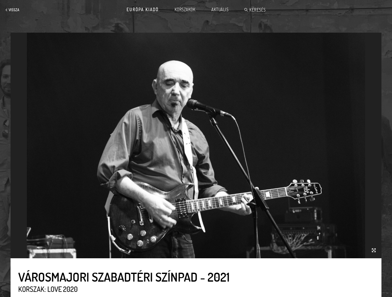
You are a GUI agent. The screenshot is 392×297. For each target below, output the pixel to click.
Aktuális (219, 9)
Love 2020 (62, 289)
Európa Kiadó (143, 9)
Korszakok (185, 9)
